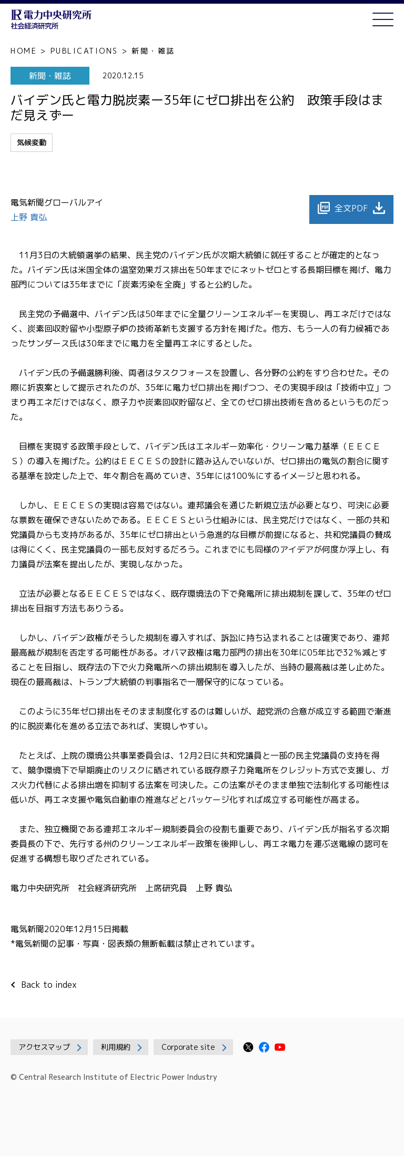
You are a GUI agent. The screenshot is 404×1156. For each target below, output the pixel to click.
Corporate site (188, 1047)
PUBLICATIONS (84, 51)
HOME (24, 51)
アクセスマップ (44, 1047)
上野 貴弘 (30, 217)
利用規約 (115, 1047)
